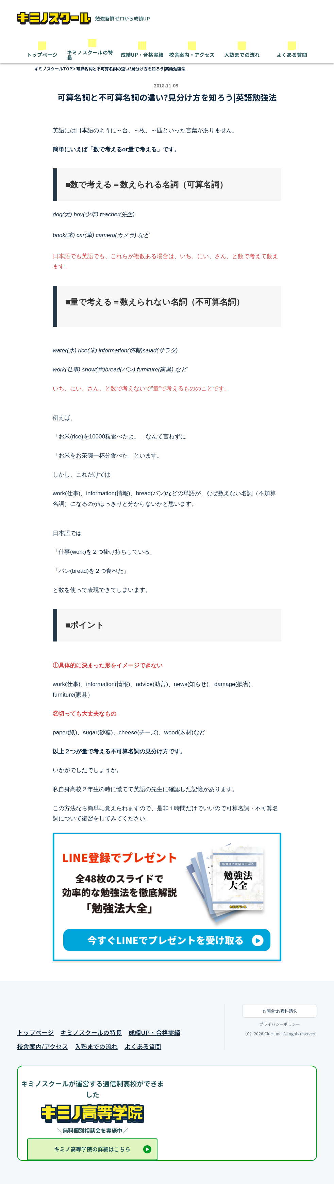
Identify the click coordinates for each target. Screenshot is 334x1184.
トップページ (35, 1032)
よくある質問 (142, 1046)
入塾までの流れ (96, 1046)
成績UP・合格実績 (154, 1032)
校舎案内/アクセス (42, 1046)
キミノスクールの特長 (91, 1032)
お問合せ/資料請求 (280, 1011)
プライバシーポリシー (279, 1024)
